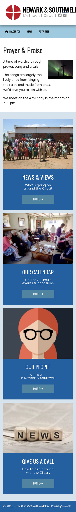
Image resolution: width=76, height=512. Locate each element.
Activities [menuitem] (44, 31)
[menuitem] (13, 31)
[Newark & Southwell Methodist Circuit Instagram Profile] (64, 15)
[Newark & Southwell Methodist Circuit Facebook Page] (60, 15)
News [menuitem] (29, 31)
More (38, 199)
